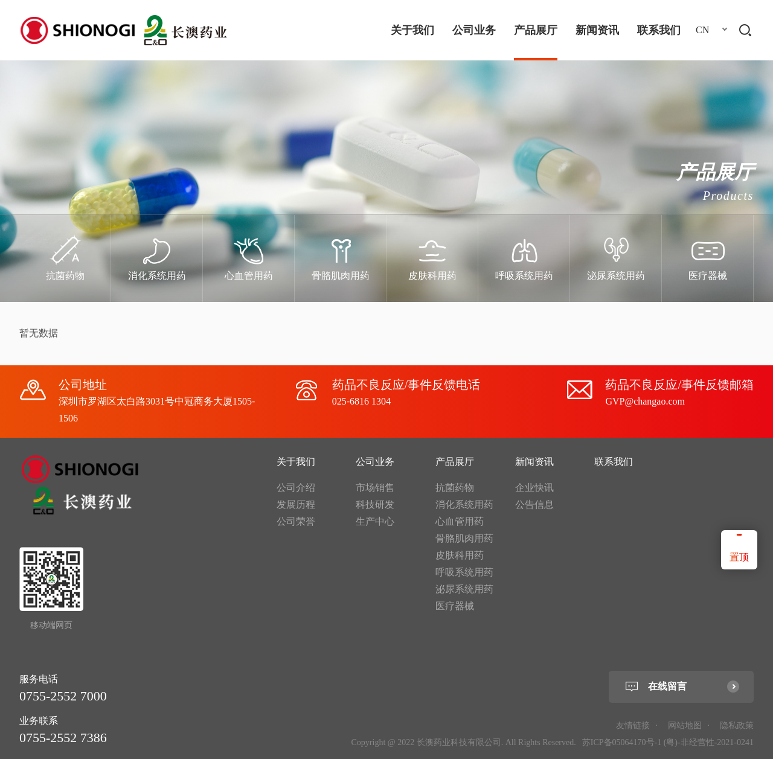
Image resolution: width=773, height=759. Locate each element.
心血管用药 (459, 521)
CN (702, 30)
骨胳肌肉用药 (464, 538)
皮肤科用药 (459, 555)
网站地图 (685, 725)
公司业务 (474, 30)
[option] (65, 258)
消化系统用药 (464, 504)
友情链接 (633, 725)
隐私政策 (737, 725)
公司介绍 (296, 487)
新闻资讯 (597, 30)
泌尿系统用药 (464, 589)
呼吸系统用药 (464, 572)
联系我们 (659, 30)
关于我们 (412, 30)
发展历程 (296, 504)
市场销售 (375, 487)
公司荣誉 (296, 521)
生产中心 (375, 521)
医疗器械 (454, 606)
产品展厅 (535, 30)
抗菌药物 (454, 487)
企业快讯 (534, 487)
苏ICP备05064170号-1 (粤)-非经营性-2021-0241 (668, 742)
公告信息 (534, 504)
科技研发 (375, 504)
